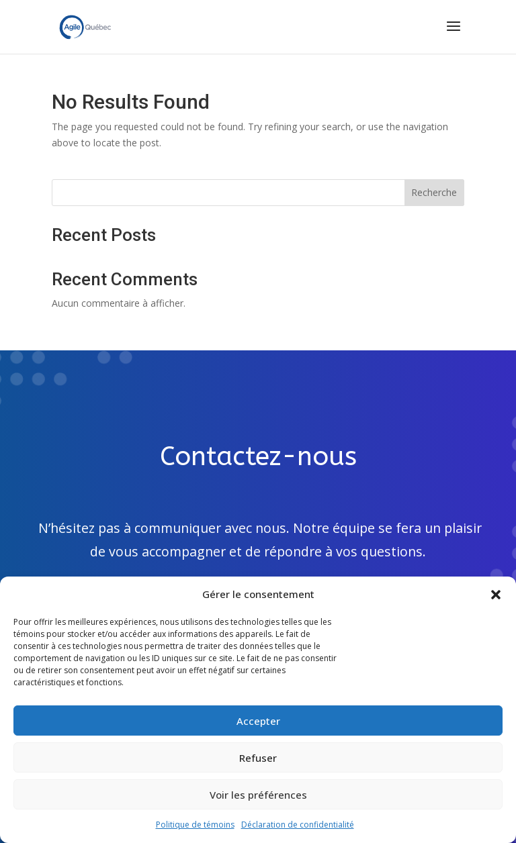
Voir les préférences (258, 794)
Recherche (434, 192)
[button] (496, 594)
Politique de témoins (195, 824)
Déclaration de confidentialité (297, 824)
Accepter (258, 721)
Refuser (258, 757)
